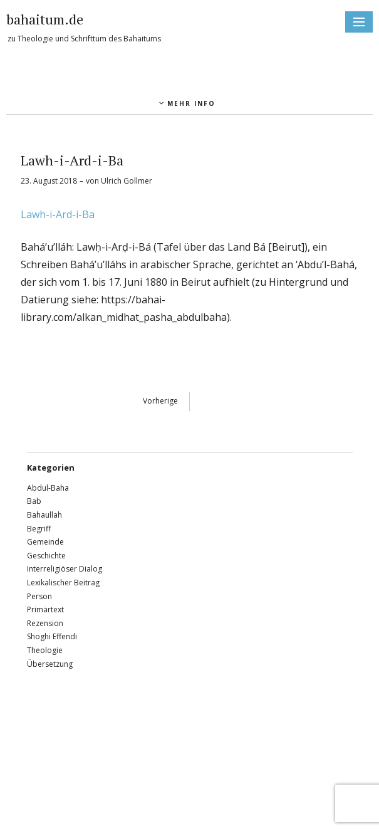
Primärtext (45, 609)
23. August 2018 (49, 180)
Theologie (45, 650)
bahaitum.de (44, 19)
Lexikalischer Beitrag (63, 582)
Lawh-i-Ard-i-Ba (58, 214)
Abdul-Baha (48, 488)
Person (39, 596)
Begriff (39, 528)
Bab (34, 501)
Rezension (45, 623)
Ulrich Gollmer (126, 180)
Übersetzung (50, 664)
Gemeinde (45, 541)
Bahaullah (44, 515)
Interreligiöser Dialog (64, 568)
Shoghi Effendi (52, 636)
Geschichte (46, 555)
